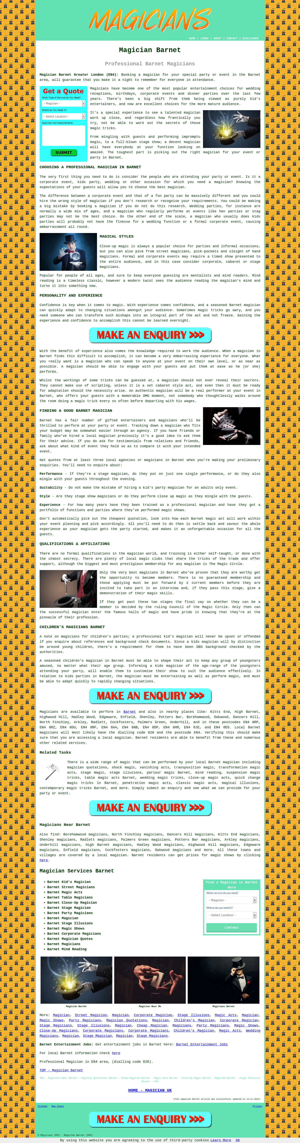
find (55, 834)
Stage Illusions (194, 1015)
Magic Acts (226, 1015)
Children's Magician (194, 1020)
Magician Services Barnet (77, 871)
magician (123, 738)
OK (238, 1140)
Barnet (129, 712)
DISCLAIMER (250, 38)
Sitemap (42, 1106)
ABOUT (218, 38)
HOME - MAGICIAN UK (150, 1090)
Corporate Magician (153, 1015)
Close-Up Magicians (59, 1031)
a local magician (109, 855)
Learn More (220, 1140)
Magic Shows (52, 1020)
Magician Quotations (126, 1020)
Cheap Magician (152, 1025)
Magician (61, 1015)
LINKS (204, 38)
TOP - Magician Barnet (61, 1070)
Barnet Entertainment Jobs (202, 1044)
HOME (192, 38)
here (44, 860)
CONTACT (232, 38)
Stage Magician (97, 1036)
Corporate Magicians (103, 1031)
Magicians (49, 712)
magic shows (222, 855)
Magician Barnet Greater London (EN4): (79, 75)
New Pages (57, 1106)
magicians (49, 732)
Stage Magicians (56, 1025)
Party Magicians (85, 1020)
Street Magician (91, 1015)
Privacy (257, 1106)
